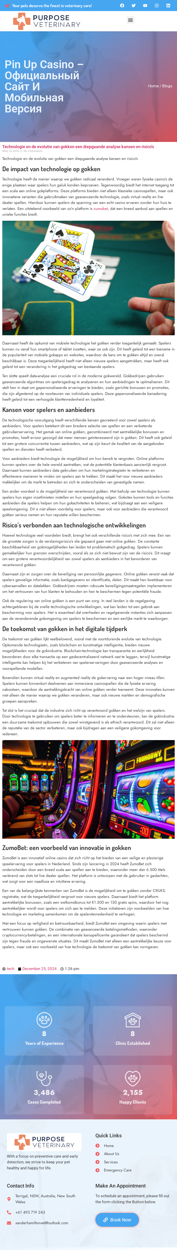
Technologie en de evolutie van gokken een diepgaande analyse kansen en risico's (78, 146)
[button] (130, 20)
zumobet (101, 208)
